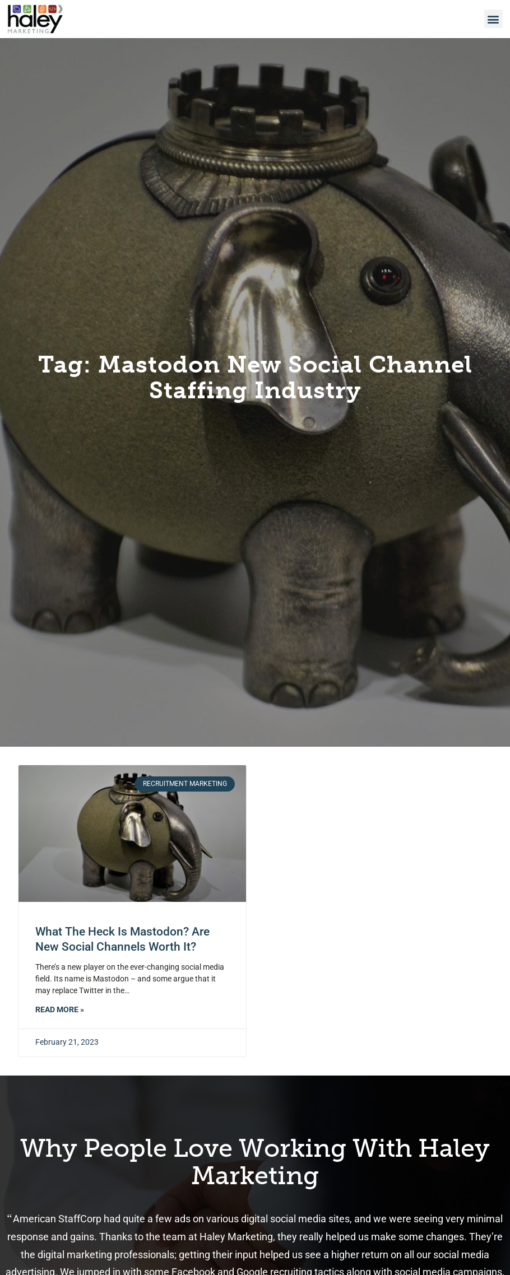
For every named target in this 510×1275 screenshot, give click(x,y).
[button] (493, 17)
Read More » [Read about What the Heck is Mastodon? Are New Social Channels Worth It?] (59, 1010)
